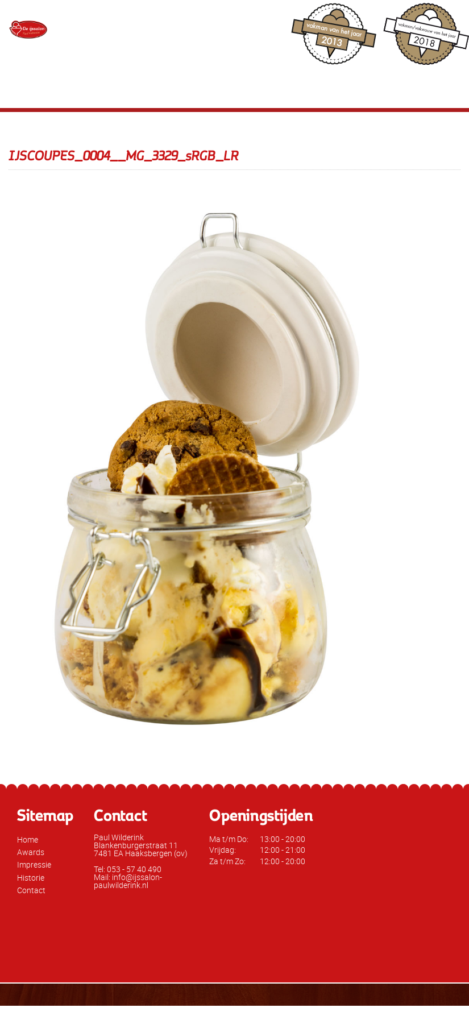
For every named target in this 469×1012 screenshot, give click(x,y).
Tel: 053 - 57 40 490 (127, 869)
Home (27, 839)
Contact (31, 890)
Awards (30, 852)
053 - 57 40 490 (241, 20)
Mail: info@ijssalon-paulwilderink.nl (128, 881)
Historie (30, 877)
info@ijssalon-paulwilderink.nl (279, 41)
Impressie (34, 864)
